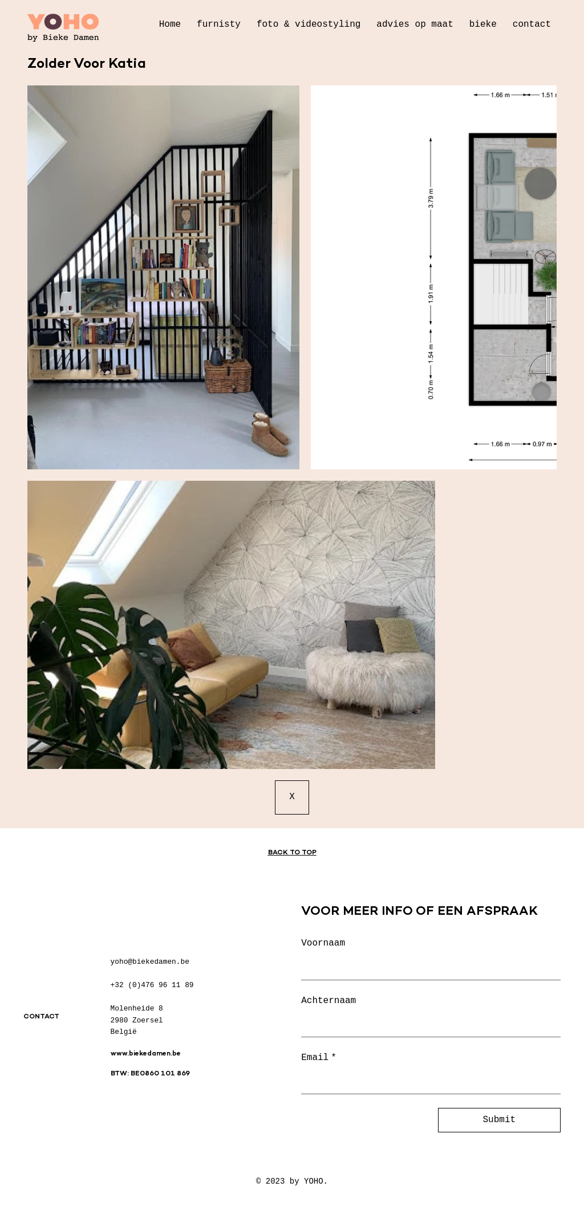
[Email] (427, 1082)
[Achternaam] (427, 1025)
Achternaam (328, 1001)
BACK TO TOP (292, 853)
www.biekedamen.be (146, 1054)
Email (318, 1058)
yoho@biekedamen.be (150, 962)
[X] (292, 797)
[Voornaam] (427, 968)
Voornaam (323, 943)
